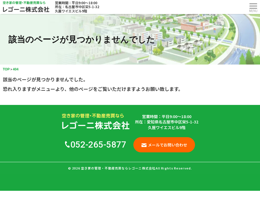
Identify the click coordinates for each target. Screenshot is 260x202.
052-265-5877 (95, 144)
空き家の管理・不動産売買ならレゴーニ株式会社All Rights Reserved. (136, 168)
